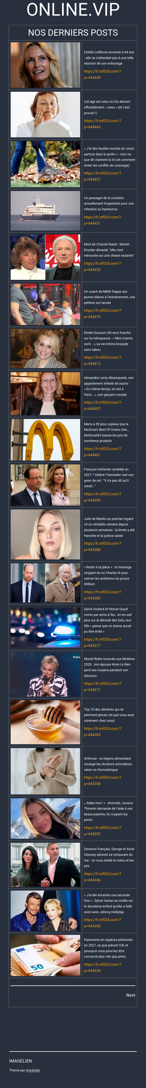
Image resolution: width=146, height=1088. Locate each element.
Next (130, 995)
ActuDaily (33, 1070)
